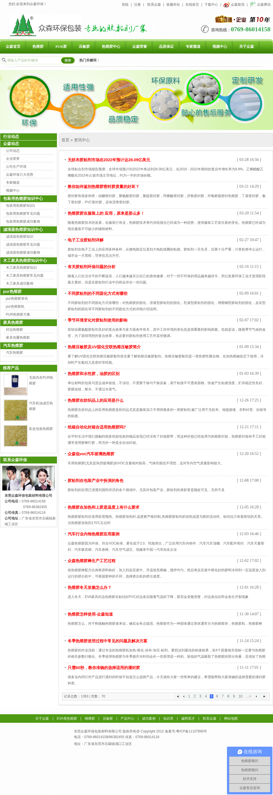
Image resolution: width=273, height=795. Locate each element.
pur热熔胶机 (15, 307)
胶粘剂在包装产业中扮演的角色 (95, 480)
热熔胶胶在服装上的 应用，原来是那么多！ (106, 213)
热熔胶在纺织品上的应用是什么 (95, 400)
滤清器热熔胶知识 (19, 237)
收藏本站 (173, 5)
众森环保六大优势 (19, 175)
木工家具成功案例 (19, 283)
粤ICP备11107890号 (191, 731)
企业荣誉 (13, 159)
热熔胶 (38, 46)
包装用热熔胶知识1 (20, 206)
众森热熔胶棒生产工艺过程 (91, 560)
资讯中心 (82, 140)
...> (248, 696)
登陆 (125, 5)
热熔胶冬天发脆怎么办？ (89, 587)
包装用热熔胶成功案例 (23, 221)
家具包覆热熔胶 (18, 337)
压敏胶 (84, 46)
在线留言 (192, 5)
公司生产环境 (16, 167)
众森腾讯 (260, 5)
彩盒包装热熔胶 (41, 429)
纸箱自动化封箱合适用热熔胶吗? (97, 427)
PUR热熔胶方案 (18, 314)
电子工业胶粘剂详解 (86, 240)
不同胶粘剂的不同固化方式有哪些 (97, 293)
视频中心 (219, 46)
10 (240, 696)
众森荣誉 (139, 46)
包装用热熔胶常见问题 (23, 214)
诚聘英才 (188, 719)
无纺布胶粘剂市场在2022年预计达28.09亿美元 (109, 160)
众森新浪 (234, 5)
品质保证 (166, 46)
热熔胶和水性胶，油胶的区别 (93, 373)
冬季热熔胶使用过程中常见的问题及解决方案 (107, 641)
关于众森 (246, 46)
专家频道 (193, 46)
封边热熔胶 (14, 330)
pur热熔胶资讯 (17, 299)
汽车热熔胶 (14, 353)
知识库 (168, 719)
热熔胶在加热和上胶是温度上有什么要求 (103, 507)
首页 (65, 140)
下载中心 (211, 5)
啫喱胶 (90, 719)
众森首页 (13, 46)
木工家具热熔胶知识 (21, 268)
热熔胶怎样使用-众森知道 (90, 614)
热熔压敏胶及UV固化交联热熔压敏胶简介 (104, 347)
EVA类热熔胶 (67, 719)
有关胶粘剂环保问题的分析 (91, 266)
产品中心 (127, 719)
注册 (137, 5)
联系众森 (154, 5)
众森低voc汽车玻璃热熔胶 (91, 454)
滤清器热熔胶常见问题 (23, 245)
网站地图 (231, 719)
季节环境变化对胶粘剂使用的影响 (97, 320)
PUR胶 (61, 46)
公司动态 (13, 151)
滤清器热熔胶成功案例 (23, 252)
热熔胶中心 (111, 46)
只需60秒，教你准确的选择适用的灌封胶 (104, 667)
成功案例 (149, 719)
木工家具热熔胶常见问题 (25, 276)
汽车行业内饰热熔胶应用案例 (93, 534)
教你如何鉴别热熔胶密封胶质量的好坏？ (103, 186)
